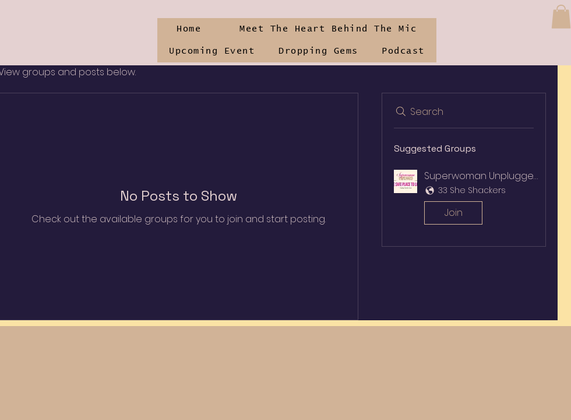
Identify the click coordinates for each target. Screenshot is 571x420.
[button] (561, 17)
